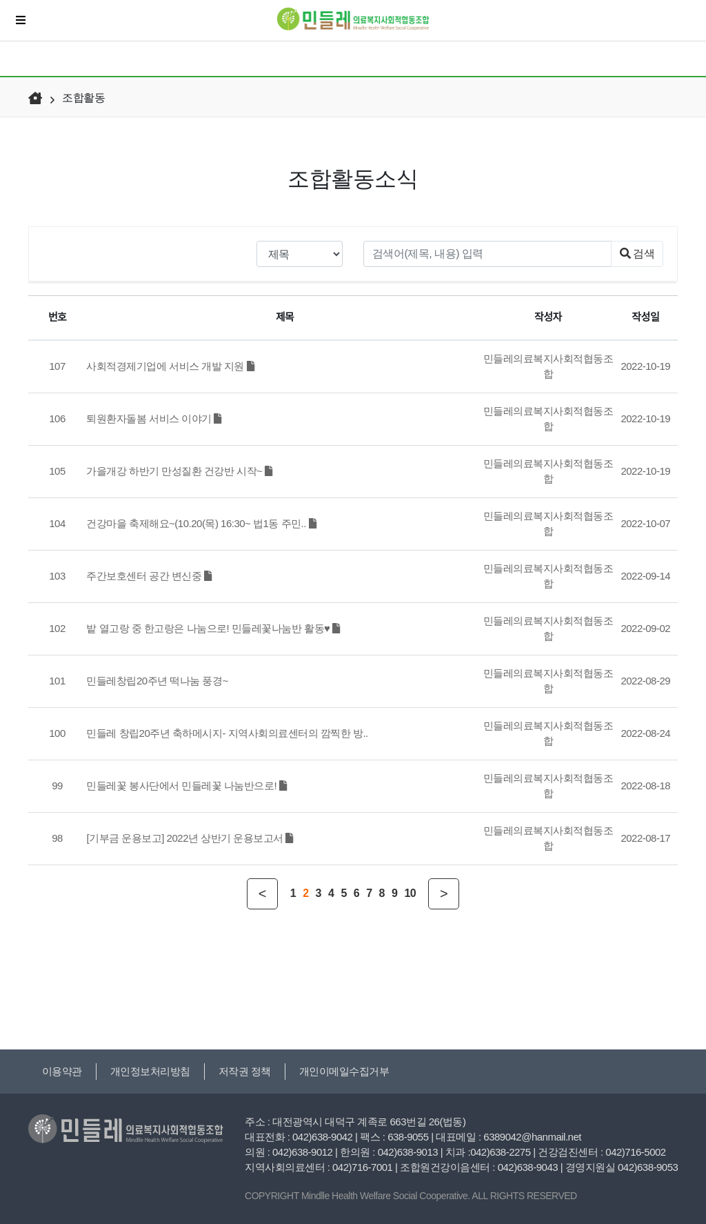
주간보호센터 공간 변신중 (148, 576)
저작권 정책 (245, 1071)
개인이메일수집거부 (344, 1071)
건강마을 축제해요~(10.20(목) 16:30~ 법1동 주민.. (201, 523)
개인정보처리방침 (150, 1071)
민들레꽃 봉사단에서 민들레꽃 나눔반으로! (186, 785)
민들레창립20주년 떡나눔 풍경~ (157, 681)
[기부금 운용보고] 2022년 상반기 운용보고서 (189, 838)
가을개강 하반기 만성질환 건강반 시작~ (179, 471)
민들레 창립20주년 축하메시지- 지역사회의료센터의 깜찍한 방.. (226, 733)
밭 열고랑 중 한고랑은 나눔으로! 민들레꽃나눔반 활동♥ (212, 628)
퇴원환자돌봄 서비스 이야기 (153, 418)
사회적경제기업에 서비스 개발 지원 (170, 366)
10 (410, 893)
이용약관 (62, 1071)
